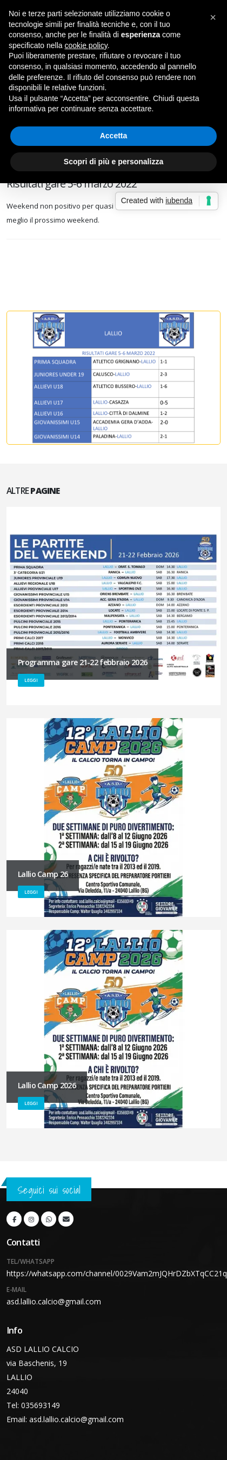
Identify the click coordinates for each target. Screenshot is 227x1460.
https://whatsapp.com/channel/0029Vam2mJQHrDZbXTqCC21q (116, 1273)
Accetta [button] (114, 135)
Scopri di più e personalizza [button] (113, 161)
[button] (213, 17)
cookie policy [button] (86, 45)
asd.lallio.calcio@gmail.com (53, 1301)
